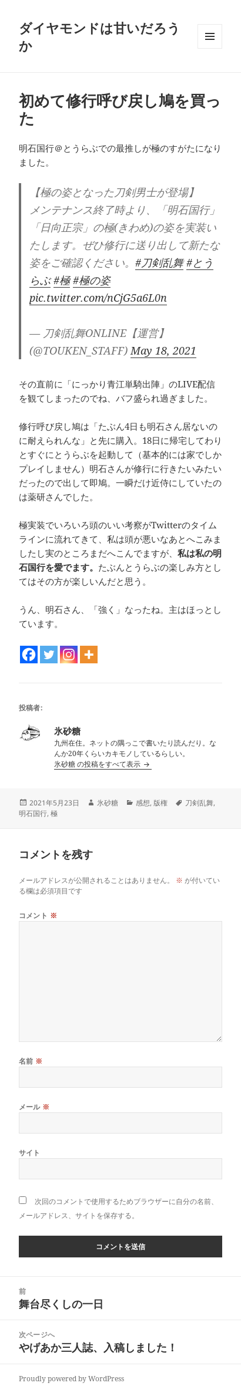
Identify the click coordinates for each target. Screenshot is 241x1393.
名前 (31, 1061)
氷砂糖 (107, 803)
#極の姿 (92, 280)
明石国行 (33, 813)
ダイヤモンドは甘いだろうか (99, 36)
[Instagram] (69, 654)
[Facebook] (29, 654)
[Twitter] (49, 654)
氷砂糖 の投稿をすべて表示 (98, 764)
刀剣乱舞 (199, 803)
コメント (38, 915)
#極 (61, 280)
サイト (30, 1153)
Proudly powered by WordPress (71, 1379)
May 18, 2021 (163, 350)
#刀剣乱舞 (159, 262)
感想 (143, 803)
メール (34, 1107)
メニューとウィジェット (209, 48)
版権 (160, 803)
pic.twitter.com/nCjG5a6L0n (98, 298)
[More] (89, 654)
